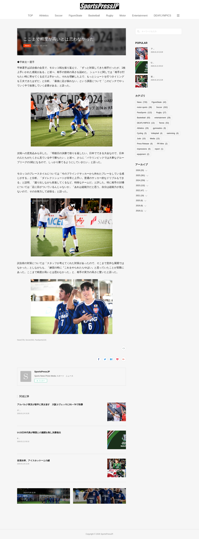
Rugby (109, 15)
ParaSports (144, 112)
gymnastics (159, 128)
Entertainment (140, 15)
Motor (122, 15)
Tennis (164, 123)
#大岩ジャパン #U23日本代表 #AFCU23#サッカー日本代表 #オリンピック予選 (50, 438)
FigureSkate (75, 15)
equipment (143, 154)
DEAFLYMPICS (162, 15)
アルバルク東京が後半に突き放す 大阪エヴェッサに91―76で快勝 (50, 404)
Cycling (142, 133)
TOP (30, 15)
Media (155, 138)
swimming (172, 133)
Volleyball (156, 133)
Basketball (94, 15)
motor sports (144, 107)
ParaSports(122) (40, 340)
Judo (141, 138)
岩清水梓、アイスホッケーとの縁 (33, 460)
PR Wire (162, 144)
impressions (143, 149)
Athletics (44, 15)
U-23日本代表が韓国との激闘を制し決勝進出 (39, 432)
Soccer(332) (29, 340)
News (27, 46)
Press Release (145, 144)
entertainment (163, 118)
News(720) (21, 340)
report (159, 149)
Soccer (58, 15)
